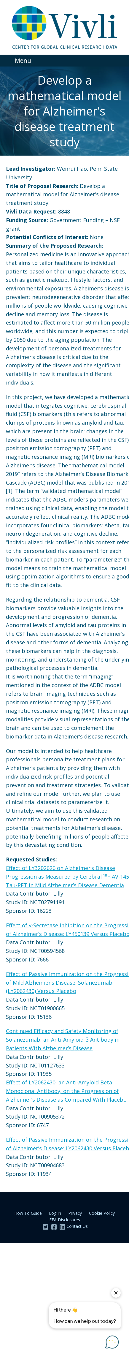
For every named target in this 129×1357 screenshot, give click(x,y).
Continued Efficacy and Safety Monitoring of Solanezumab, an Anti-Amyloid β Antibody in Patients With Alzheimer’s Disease (63, 1039)
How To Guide (28, 1213)
